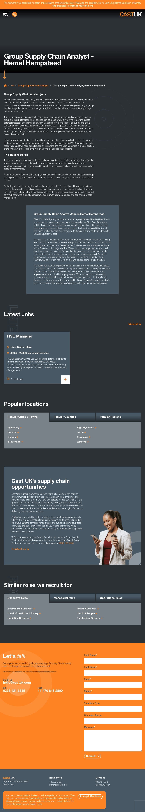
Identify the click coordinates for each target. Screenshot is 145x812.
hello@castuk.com (17, 682)
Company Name (113, 719)
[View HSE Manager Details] (65, 379)
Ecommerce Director (20, 609)
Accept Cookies (90, 796)
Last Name (113, 671)
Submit (91, 756)
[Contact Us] (14, 14)
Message (113, 738)
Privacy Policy (8, 784)
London (12, 432)
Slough (12, 437)
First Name (113, 659)
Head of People (86, 613)
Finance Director (86, 609)
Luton (80, 432)
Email (113, 683)
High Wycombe (85, 428)
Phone (113, 695)
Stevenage (14, 442)
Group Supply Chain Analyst (33, 86)
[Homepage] (131, 14)
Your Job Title (113, 707)
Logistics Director (18, 618)
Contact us (19, 549)
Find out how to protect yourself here (72, 6)
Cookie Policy (36, 804)
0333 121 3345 (66, 543)
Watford (81, 442)
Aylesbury (13, 428)
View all (133, 324)
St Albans (82, 437)
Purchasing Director (88, 618)
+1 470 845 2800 (50, 691)
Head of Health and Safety (23, 613)
